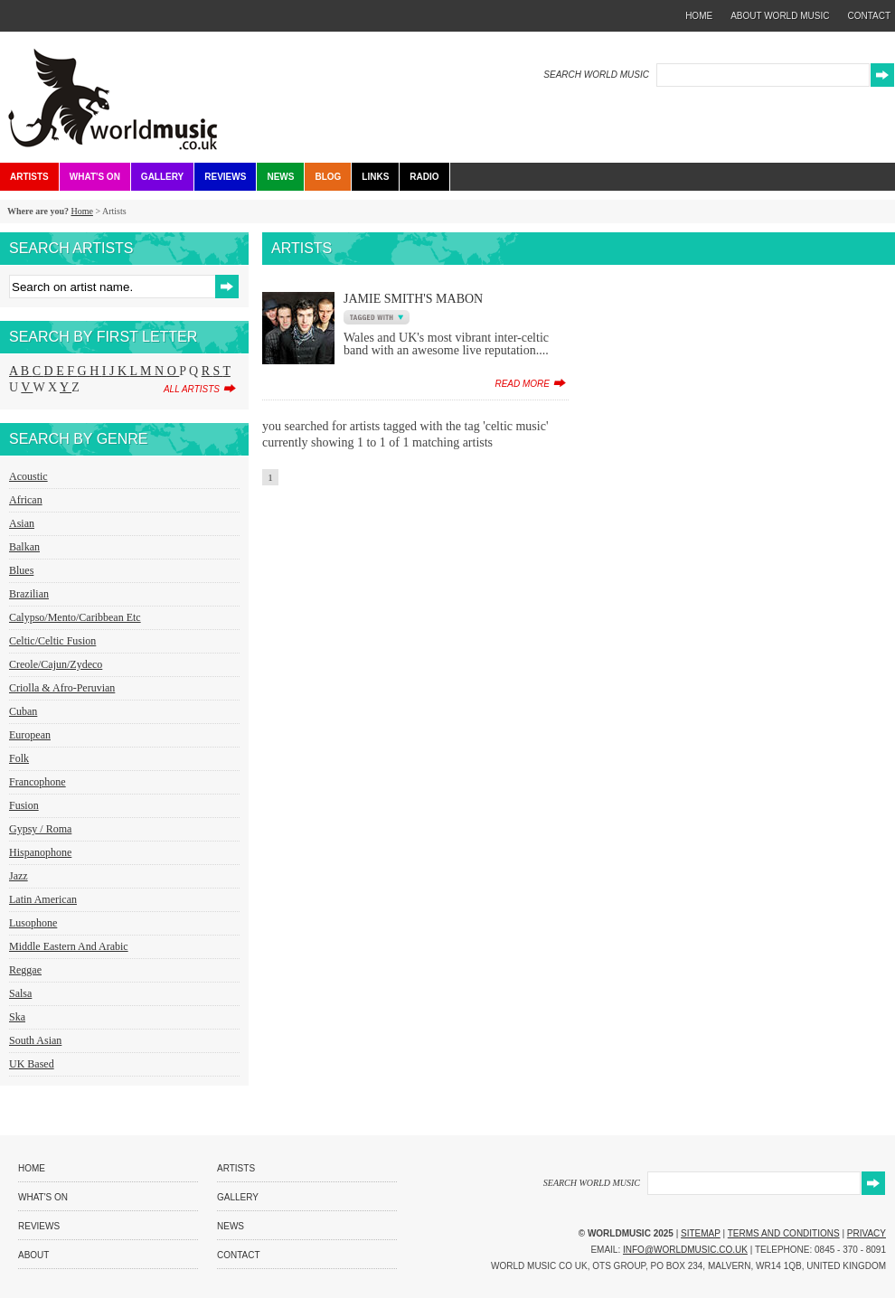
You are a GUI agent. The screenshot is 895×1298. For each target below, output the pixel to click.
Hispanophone (40, 852)
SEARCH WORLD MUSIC (596, 75)
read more (522, 384)
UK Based (31, 1064)
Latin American (43, 899)
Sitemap (701, 1233)
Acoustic (28, 476)
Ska (17, 1017)
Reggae (25, 970)
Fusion (24, 805)
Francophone (37, 782)
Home (81, 211)
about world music (779, 16)
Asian (21, 523)
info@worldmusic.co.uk (685, 1250)
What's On (95, 177)
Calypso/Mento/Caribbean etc (75, 617)
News (280, 177)
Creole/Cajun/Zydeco (55, 664)
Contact (238, 1255)
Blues (21, 570)
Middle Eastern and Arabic (68, 946)
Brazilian (29, 594)
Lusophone (33, 923)
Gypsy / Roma (40, 829)
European (30, 735)
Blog (328, 177)
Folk (19, 758)
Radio (424, 177)
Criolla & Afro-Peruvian (62, 688)
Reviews (225, 177)
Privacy (866, 1233)
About (33, 1255)
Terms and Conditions (784, 1233)
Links (375, 177)
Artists (29, 177)
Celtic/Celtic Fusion (52, 641)
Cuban (23, 711)
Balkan (24, 547)
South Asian (35, 1040)
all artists (192, 389)
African (25, 500)
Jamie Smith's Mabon (413, 299)
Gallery (162, 177)
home (698, 16)
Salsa (20, 993)
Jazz (18, 876)
